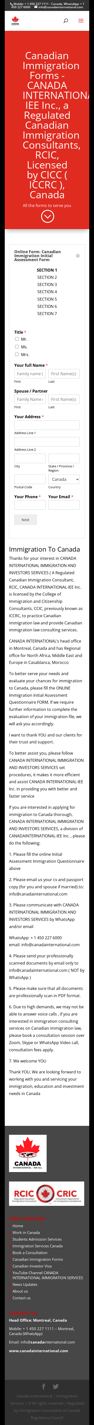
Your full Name (37, 496)
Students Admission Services (37, 1239)
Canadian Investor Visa (32, 1265)
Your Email (55, 572)
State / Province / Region (55, 556)
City (29, 555)
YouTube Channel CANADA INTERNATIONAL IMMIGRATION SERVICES (48, 1275)
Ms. (34, 486)
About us (20, 1291)
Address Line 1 (34, 535)
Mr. (34, 482)
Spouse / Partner (37, 511)
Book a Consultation (30, 1252)
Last (49, 506)
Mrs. (34, 490)
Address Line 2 (34, 545)
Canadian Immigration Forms (38, 1259)
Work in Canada (26, 1232)
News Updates (25, 1284)
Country (51, 567)
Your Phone (35, 572)
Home (18, 1225)
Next (34, 585)
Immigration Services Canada (38, 1245)
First (30, 506)
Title (31, 478)
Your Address (36, 526)
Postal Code (33, 567)
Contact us (22, 1297)
